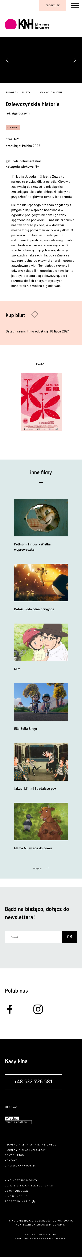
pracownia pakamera (30, 1238)
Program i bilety (18, 92)
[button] (74, 60)
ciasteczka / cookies (20, 1166)
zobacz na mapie (17, 1201)
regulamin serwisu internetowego (31, 1145)
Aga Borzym (21, 114)
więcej (37, 868)
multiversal (58, 1238)
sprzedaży (38, 1150)
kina (25, 1150)
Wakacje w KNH (51, 92)
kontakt (11, 1160)
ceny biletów (15, 1155)
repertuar (53, 5)
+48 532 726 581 (33, 1082)
